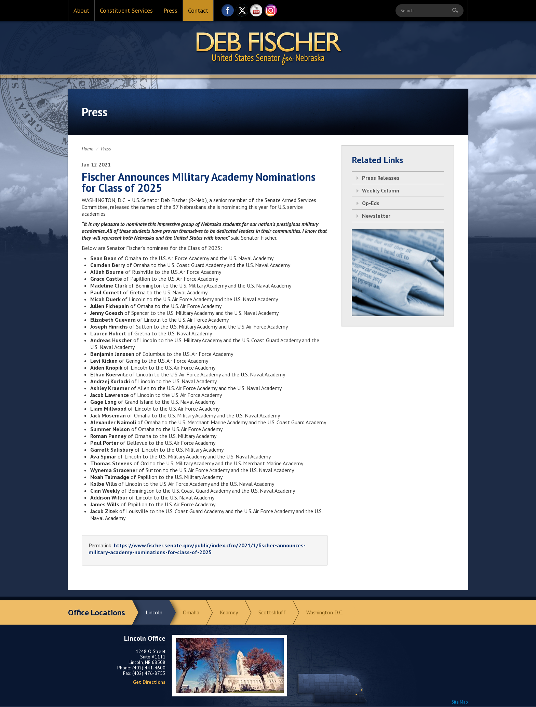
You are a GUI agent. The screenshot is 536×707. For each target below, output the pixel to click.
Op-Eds (370, 203)
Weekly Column (380, 190)
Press (170, 10)
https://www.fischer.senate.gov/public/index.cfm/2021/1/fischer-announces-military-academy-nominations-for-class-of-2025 (197, 549)
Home (87, 149)
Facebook (227, 12)
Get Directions (149, 682)
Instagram (271, 12)
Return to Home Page (268, 48)
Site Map (460, 702)
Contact (198, 10)
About (81, 10)
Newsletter (376, 215)
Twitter (242, 12)
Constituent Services (126, 10)
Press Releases (381, 177)
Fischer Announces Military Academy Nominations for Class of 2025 (199, 182)
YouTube (256, 12)
